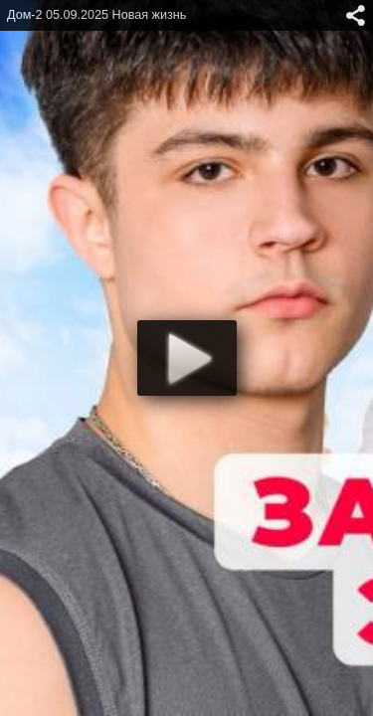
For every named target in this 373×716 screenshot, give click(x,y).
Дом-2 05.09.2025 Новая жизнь (96, 15)
